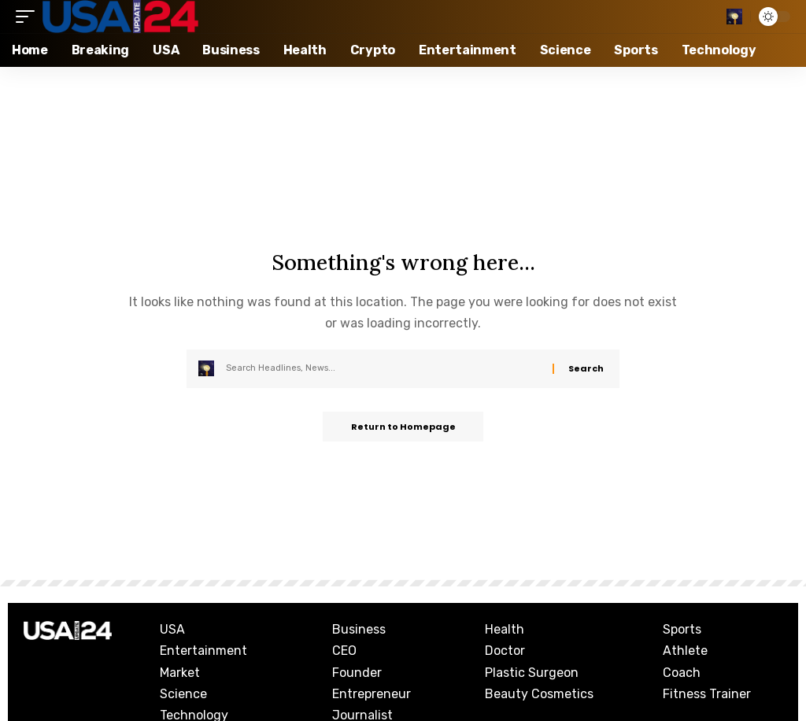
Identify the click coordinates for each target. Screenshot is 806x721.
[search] (734, 16)
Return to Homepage (403, 427)
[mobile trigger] (29, 16)
